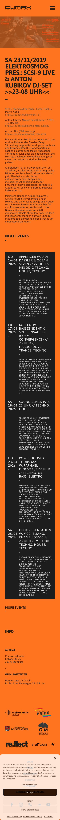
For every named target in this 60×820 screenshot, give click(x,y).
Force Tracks (43, 108)
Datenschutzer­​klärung (32, 816)
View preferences (30, 809)
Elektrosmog (27, 131)
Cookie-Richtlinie (14, 816)
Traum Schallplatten (34, 120)
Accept (30, 792)
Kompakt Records (24, 108)
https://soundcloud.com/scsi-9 (22, 114)
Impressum (48, 816)
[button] (55, 758)
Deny (30, 801)
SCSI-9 (8, 108)
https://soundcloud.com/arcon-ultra (25, 134)
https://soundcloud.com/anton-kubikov (27, 125)
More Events (15, 607)
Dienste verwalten (29, 784)
